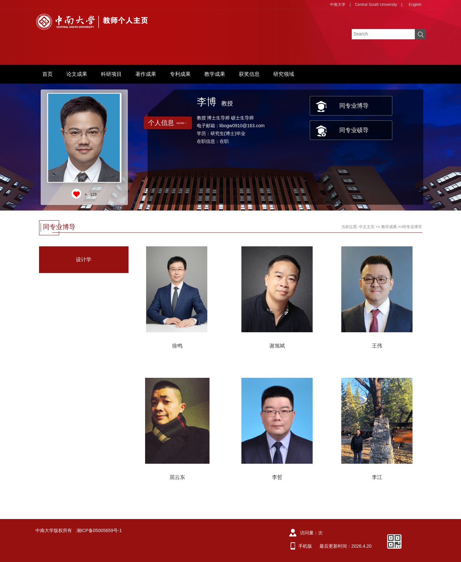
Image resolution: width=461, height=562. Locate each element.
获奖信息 (249, 74)
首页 (47, 74)
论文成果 (76, 74)
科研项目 (111, 74)
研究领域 (283, 74)
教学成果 (214, 74)
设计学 (83, 259)
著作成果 (145, 74)
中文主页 (366, 227)
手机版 (305, 546)
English (415, 4)
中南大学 (338, 4)
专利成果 (180, 74)
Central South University (376, 4)
